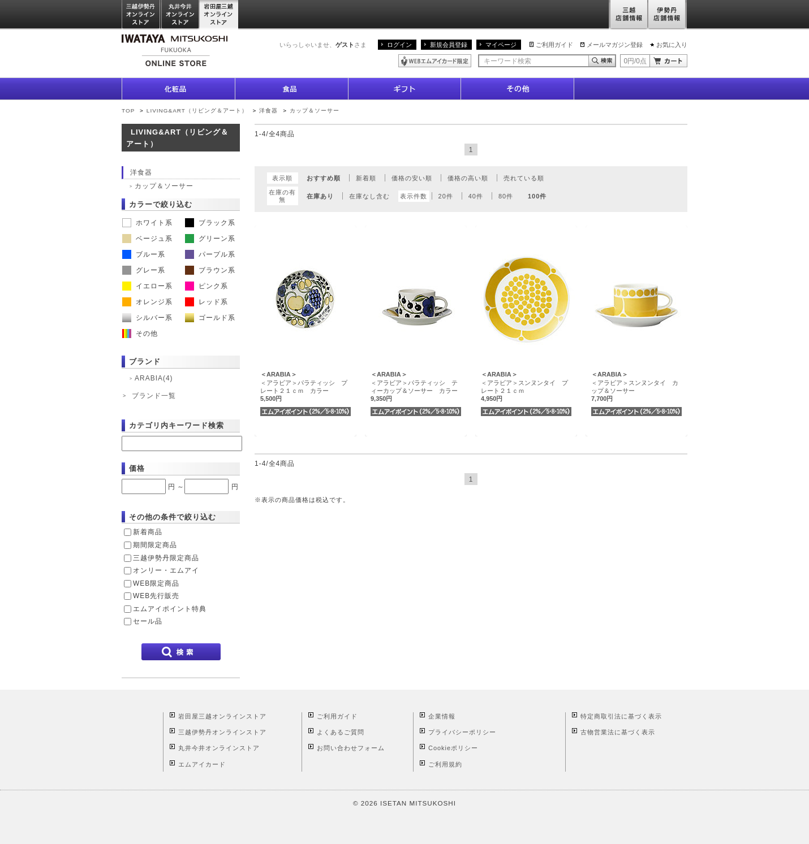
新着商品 (147, 532)
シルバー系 (147, 318)
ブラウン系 (210, 270)
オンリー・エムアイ (166, 570)
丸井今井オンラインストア (180, 15)
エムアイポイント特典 (169, 609)
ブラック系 (210, 223)
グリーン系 (210, 239)
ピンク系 (206, 286)
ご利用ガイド (554, 44)
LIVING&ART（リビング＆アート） (197, 110)
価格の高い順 (467, 178)
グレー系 (143, 270)
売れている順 (524, 178)
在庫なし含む (369, 196)
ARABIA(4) (154, 378)
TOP (128, 110)
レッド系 (206, 302)
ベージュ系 (147, 239)
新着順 (366, 178)
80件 (505, 196)
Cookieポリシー (453, 748)
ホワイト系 (147, 223)
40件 (475, 196)
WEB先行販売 (156, 596)
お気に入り (671, 44)
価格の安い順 (411, 178)
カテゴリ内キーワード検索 (176, 425)
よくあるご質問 (340, 732)
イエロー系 (147, 286)
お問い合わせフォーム (351, 748)
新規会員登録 (448, 44)
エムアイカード (202, 764)
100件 (537, 196)
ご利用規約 (445, 764)
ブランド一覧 (154, 396)
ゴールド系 (210, 318)
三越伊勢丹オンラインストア (141, 15)
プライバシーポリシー (462, 732)
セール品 (147, 621)
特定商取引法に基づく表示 (621, 716)
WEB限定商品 (156, 583)
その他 (140, 333)
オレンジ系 (147, 302)
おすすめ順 (324, 178)
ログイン (399, 44)
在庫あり (320, 196)
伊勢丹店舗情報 (667, 15)
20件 (445, 196)
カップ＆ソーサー (314, 110)
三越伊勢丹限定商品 (166, 558)
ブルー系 (143, 254)
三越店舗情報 (628, 15)
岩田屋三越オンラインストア (219, 15)
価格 (137, 468)
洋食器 (268, 110)
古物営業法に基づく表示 (617, 732)
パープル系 (210, 254)
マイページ (501, 44)
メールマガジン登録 (615, 44)
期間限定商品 (155, 545)
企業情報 (441, 716)
